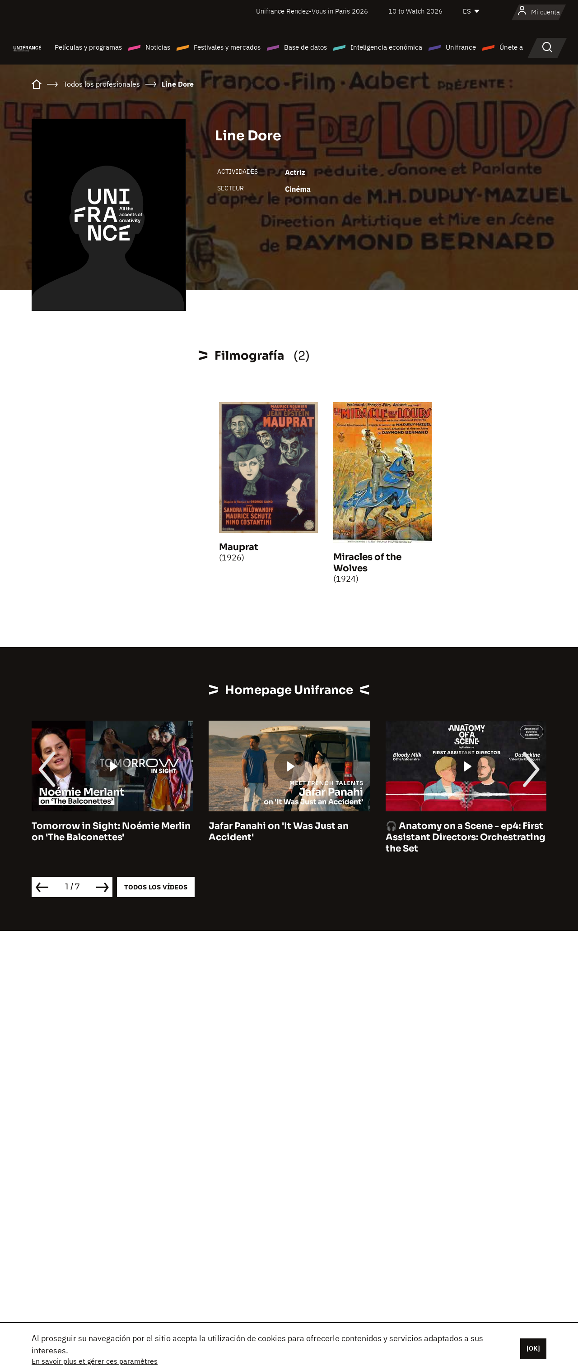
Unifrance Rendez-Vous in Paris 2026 (312, 11)
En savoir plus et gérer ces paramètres (95, 1360)
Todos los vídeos (155, 887)
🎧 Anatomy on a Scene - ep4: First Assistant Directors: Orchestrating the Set (465, 837)
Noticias (157, 47)
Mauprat (238, 547)
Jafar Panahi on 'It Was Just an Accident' (279, 831)
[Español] (472, 11)
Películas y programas (88, 47)
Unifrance (461, 47)
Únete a (511, 47)
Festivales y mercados (227, 47)
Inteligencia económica (386, 47)
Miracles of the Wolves (367, 562)
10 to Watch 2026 (415, 11)
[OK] (533, 1348)
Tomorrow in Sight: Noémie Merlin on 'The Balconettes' (111, 831)
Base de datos (305, 47)
